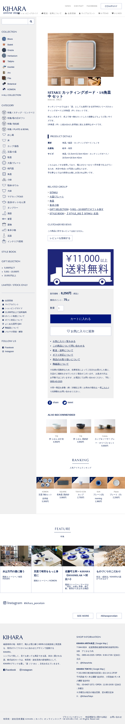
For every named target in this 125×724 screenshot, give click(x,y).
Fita (6, 78)
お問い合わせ (116, 717)
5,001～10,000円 (11, 272)
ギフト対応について (63, 355)
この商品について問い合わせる (69, 345)
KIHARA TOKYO (83, 669)
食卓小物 (54, 205)
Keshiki (8, 67)
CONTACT (78, 6)
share (53, 402)
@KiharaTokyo (86, 696)
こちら (105, 387)
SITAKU (54, 192)
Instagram (8, 351)
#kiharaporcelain (109, 616)
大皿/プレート (57, 196)
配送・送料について (51, 13)
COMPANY (111, 6)
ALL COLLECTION (11, 95)
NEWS (68, 6)
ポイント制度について (13, 316)
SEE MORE (83, 616)
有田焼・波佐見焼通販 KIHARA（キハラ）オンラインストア (32, 719)
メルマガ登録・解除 (12, 332)
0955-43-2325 (56, 381)
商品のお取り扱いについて (66, 359)
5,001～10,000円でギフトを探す (87, 209)
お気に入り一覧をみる (64, 341)
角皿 (52, 201)
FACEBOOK (92, 6)
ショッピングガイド (12, 308)
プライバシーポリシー (72, 717)
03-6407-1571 (88, 684)
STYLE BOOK (57, 213)
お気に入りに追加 (80, 331)
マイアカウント (87, 13)
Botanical (9, 84)
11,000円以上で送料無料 (14, 312)
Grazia (8, 50)
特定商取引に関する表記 (96, 717)
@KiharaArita (86, 663)
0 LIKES (117, 13)
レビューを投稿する (60, 238)
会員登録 (70, 13)
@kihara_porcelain (34, 603)
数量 (52, 308)
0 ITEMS (103, 13)
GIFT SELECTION (59, 209)
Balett (7, 44)
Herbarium (9, 56)
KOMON (8, 89)
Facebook (8, 347)
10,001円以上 (10, 275)
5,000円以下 (9, 268)
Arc (6, 72)
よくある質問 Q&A (11, 324)
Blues (7, 39)
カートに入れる (80, 318)
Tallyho (8, 61)
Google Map (101, 643)
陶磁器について (61, 364)
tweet (67, 402)
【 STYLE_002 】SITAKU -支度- (82, 213)
